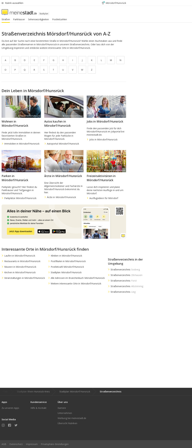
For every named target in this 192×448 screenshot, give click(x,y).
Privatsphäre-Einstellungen (55, 444)
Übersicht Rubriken (67, 423)
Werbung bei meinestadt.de (72, 418)
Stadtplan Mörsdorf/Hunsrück (74, 391)
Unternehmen (65, 413)
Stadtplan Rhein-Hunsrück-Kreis (33, 391)
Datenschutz (16, 444)
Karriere (62, 407)
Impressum (32, 444)
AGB (4, 444)
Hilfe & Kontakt (38, 407)
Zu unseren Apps (10, 407)
